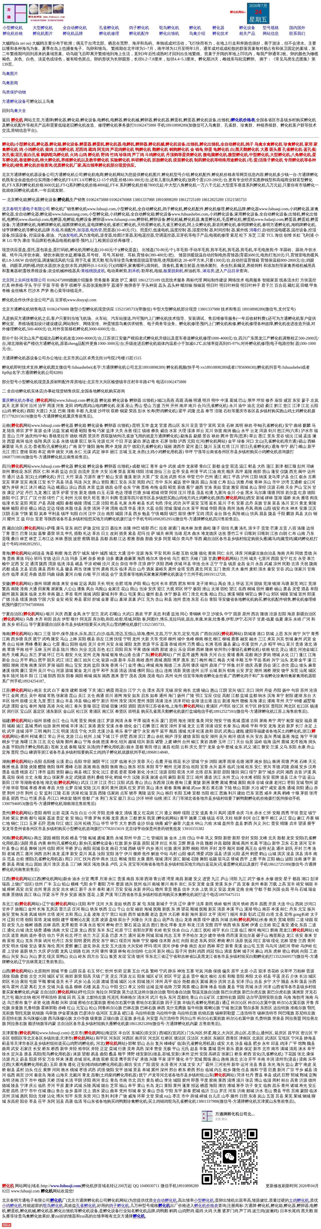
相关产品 (247, 33)
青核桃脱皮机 (93, 271)
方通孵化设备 (14, 101)
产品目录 (231, 271)
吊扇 (55, 230)
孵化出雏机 (169, 33)
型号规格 (271, 28)
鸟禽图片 (10, 73)
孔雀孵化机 (109, 28)
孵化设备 (247, 28)
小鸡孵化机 (12, 1205)
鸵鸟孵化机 (169, 28)
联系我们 (297, 33)
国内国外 (297, 28)
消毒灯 (255, 230)
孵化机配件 (139, 33)
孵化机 (195, 28)
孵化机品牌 (73, 33)
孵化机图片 (43, 33)
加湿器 (83, 230)
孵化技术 (220, 33)
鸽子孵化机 (139, 28)
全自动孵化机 (75, 28)
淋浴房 (208, 271)
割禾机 (134, 271)
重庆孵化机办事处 (18, 400)
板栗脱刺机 (173, 271)
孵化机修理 (109, 33)
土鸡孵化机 (299, 1200)
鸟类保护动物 (14, 92)
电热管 (96, 230)
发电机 (72, 235)
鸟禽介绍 (197, 33)
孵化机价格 (13, 33)
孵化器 (218, 28)
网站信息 (271, 33)
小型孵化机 (13, 28)
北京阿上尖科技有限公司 (24, 280)
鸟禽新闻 (10, 83)
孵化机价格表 (206, 1205)
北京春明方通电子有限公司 (26, 209)
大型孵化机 (43, 28)
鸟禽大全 (18, 111)
